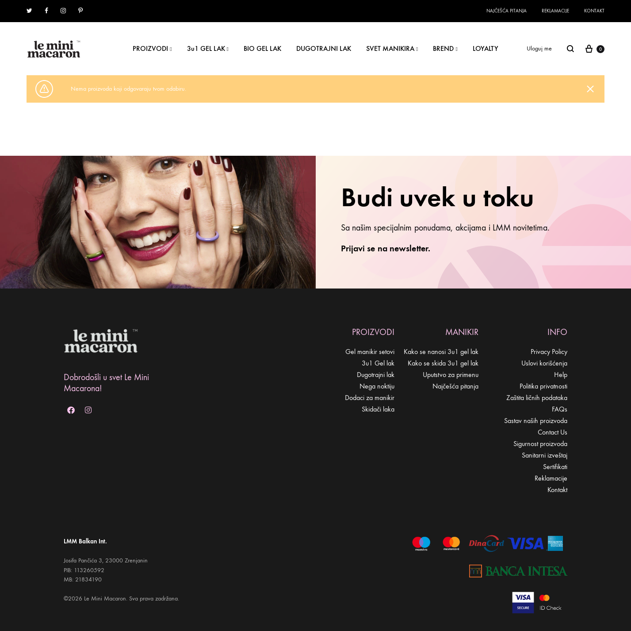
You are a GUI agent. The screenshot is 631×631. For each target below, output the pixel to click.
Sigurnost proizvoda (540, 443)
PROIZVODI (152, 48)
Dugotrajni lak (375, 374)
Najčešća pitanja (506, 11)
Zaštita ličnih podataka (536, 397)
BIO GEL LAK (262, 48)
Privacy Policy (549, 351)
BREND (445, 48)
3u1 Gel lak (378, 363)
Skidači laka (378, 409)
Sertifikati (555, 466)
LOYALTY (485, 48)
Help (560, 374)
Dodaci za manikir (369, 397)
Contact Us (552, 432)
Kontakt (594, 11)
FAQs (559, 409)
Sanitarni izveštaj (544, 455)
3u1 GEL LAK (208, 48)
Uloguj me (539, 48)
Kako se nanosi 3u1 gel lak (441, 351)
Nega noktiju (376, 386)
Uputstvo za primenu (450, 374)
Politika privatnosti (543, 386)
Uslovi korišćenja (544, 363)
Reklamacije (555, 11)
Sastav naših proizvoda (535, 420)
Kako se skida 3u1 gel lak (443, 363)
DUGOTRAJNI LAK (323, 48)
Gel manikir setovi (369, 351)
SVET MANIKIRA (392, 48)
